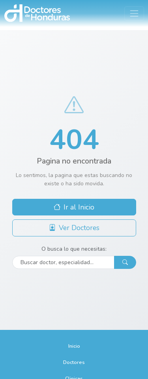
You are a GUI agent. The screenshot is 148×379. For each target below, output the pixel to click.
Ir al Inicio (74, 207)
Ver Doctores (74, 227)
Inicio (74, 346)
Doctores (74, 362)
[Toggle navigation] (134, 13)
